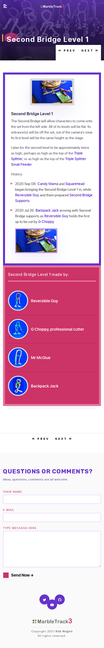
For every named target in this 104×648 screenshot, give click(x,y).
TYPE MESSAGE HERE (20, 528)
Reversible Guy (27, 195)
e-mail (8, 510)
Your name (12, 492)
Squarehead (74, 183)
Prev (67, 50)
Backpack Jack (47, 210)
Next (90, 50)
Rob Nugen (64, 631)
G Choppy (46, 221)
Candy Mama (47, 183)
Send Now (22, 575)
